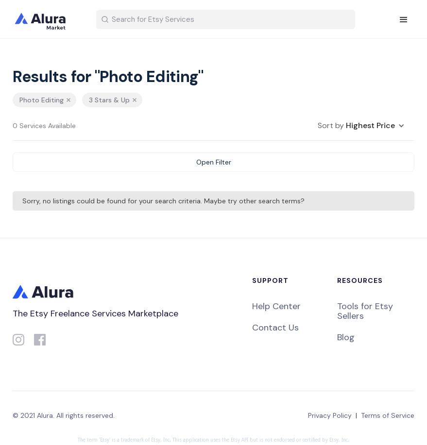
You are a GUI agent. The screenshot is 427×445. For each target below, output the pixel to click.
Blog (346, 337)
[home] (47, 19)
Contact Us (275, 327)
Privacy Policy (330, 415)
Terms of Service (387, 415)
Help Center (276, 306)
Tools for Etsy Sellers (365, 311)
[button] (403, 20)
